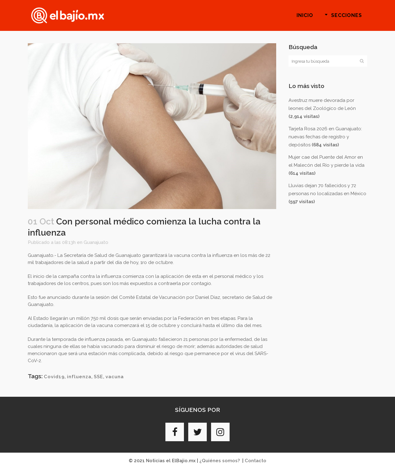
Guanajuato (96, 242)
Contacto (255, 460)
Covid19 (54, 376)
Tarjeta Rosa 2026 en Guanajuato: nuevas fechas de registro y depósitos (325, 137)
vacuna (115, 376)
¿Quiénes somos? (219, 460)
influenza (79, 376)
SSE (98, 376)
